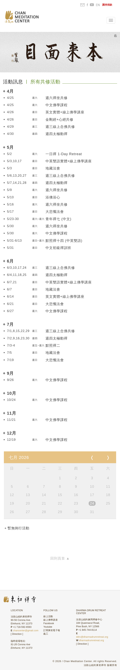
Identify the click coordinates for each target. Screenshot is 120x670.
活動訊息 (13, 81)
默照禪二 (52, 345)
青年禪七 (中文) (58, 219)
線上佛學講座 (50, 620)
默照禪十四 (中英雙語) (63, 241)
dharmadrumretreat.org (91, 640)
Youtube (47, 627)
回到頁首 (60, 558)
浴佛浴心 (52, 197)
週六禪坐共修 (56, 98)
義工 (45, 633)
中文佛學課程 (56, 105)
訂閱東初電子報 (51, 630)
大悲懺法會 (54, 212)
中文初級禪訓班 (58, 248)
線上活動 (48, 616)
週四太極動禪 (56, 134)
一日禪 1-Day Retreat (63, 154)
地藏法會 (52, 168)
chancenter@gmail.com (25, 630)
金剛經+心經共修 (59, 120)
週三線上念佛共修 (60, 127)
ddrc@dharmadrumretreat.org (92, 637)
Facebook (48, 623)
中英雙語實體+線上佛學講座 (68, 161)
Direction (17, 634)
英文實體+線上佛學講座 (64, 112)
